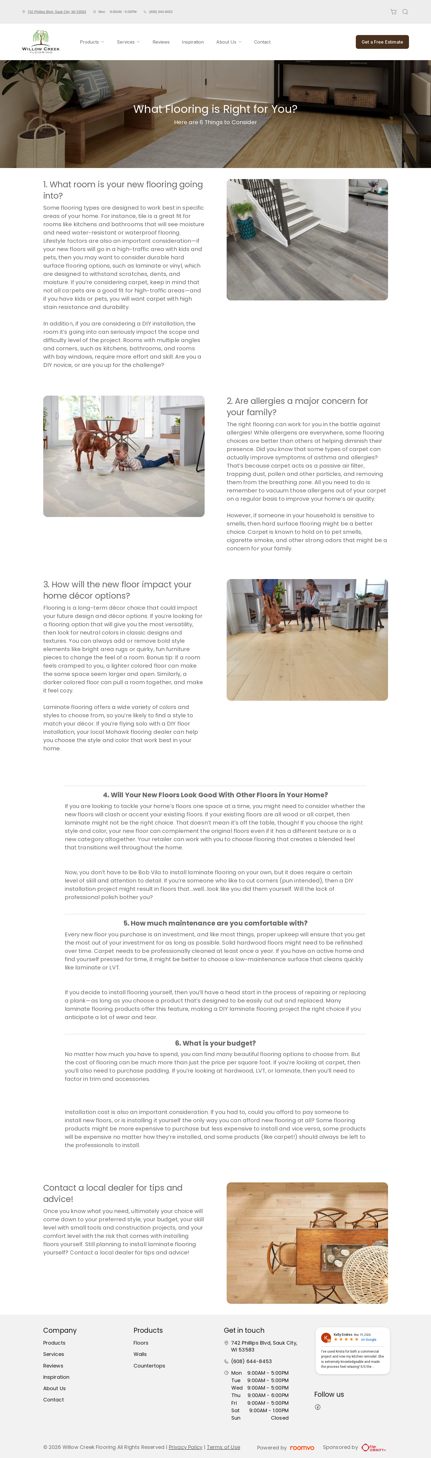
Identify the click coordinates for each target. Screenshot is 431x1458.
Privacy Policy (186, 1447)
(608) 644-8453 (160, 12)
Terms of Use (223, 1447)
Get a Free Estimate (382, 42)
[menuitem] (92, 42)
